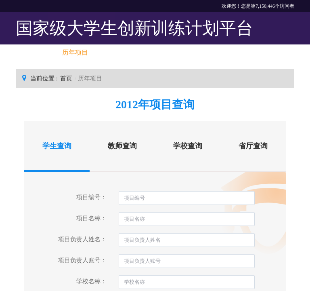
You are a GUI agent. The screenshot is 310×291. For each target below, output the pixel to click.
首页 (66, 78)
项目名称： (91, 218)
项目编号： (91, 197)
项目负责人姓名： (82, 239)
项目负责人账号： (82, 260)
